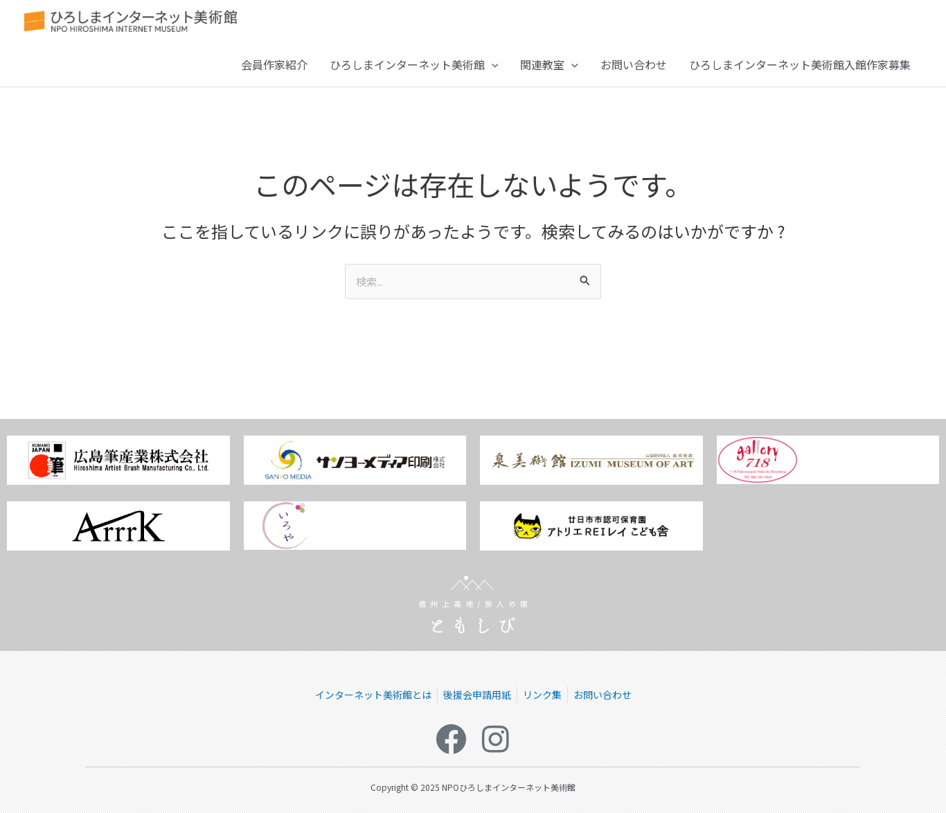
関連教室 (549, 73)
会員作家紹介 (274, 72)
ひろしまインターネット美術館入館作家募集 (800, 72)
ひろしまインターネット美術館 (414, 73)
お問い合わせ (633, 72)
